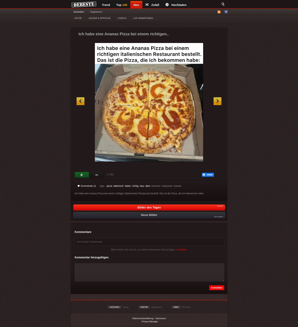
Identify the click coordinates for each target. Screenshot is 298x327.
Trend (106, 5)
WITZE (78, 18)
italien (128, 186)
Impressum (160, 318)
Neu (136, 5)
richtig (135, 186)
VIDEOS (121, 18)
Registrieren (96, 12)
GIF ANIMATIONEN (143, 18)
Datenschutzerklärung (142, 318)
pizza (109, 186)
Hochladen (176, 5)
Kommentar (87, 186)
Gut (82, 175)
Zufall (152, 5)
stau (142, 186)
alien (147, 186)
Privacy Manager (150, 321)
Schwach (96, 175)
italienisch (118, 186)
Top (121, 5)
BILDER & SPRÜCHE (99, 18)
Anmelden (79, 12)
